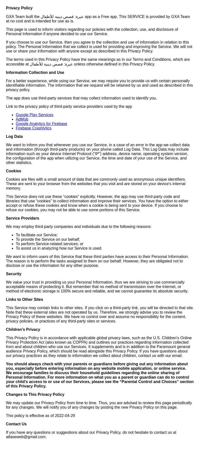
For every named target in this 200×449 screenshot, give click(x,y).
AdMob (22, 119)
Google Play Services (34, 115)
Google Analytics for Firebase (41, 124)
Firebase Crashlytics (33, 128)
